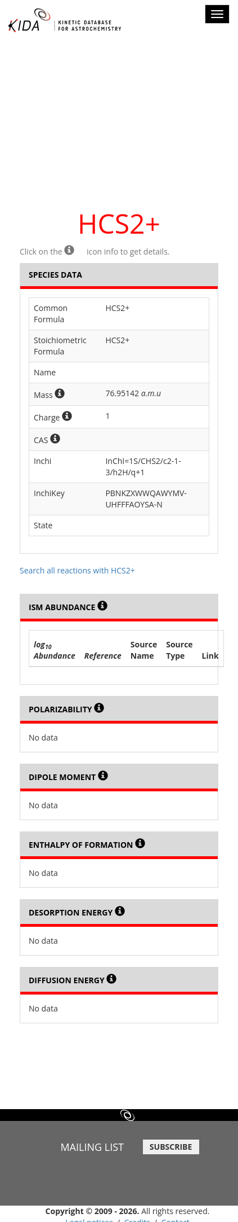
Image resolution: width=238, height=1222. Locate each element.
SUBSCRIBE (171, 1146)
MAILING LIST (92, 1147)
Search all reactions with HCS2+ (77, 570)
